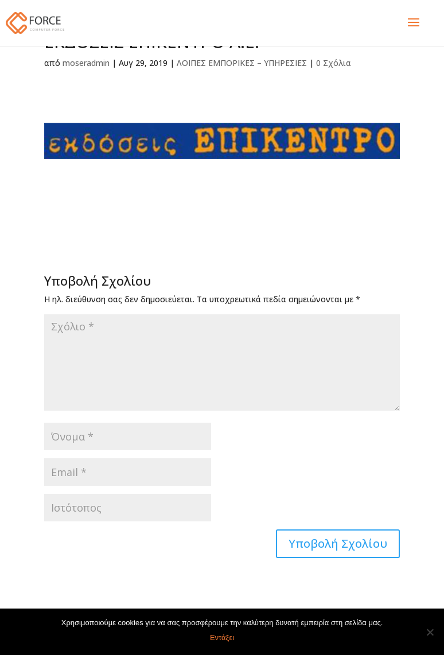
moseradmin (86, 62)
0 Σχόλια (333, 62)
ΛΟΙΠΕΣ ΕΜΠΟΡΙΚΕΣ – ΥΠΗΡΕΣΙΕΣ (242, 62)
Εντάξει (222, 637)
